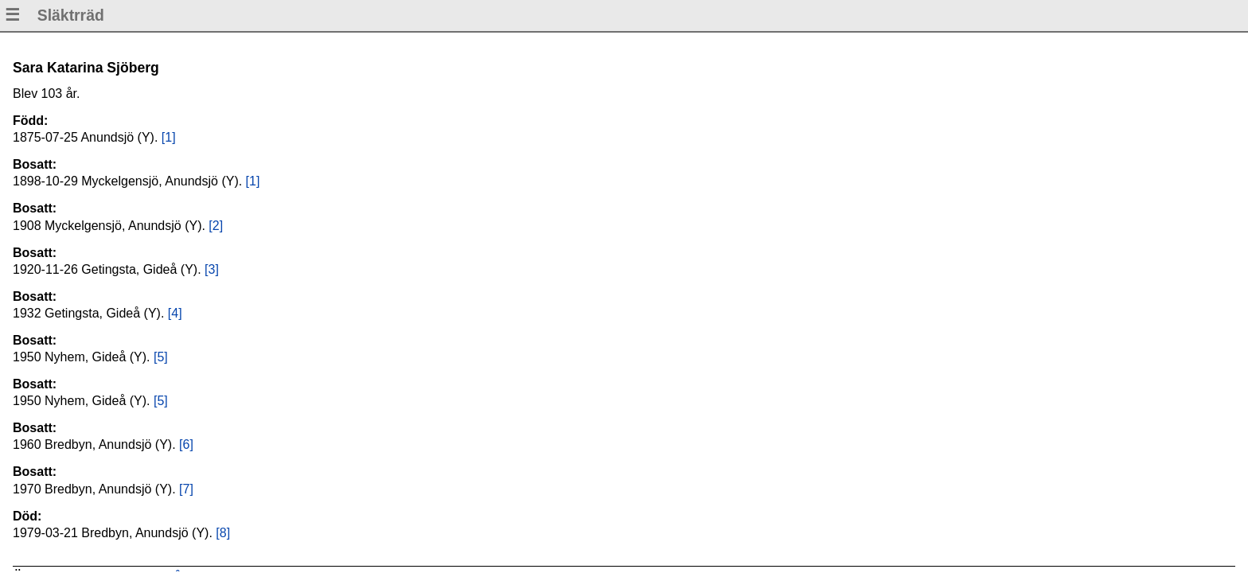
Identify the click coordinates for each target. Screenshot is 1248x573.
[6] (186, 444)
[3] (212, 269)
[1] (169, 137)
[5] (161, 357)
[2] (216, 225)
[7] (186, 489)
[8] (223, 533)
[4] (175, 313)
